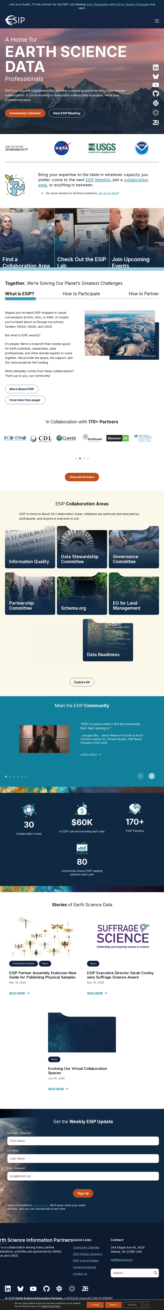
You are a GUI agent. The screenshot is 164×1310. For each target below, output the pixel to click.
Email (16, 1168)
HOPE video (88, 754)
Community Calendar (25, 113)
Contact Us (80, 1273)
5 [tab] (22, 778)
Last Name (12, 1150)
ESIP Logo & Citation (86, 1260)
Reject (113, 1304)
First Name (19, 1133)
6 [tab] (26, 778)
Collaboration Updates (23, 963)
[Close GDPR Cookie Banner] (146, 1305)
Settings (132, 1304)
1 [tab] (76, 460)
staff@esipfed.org (122, 1260)
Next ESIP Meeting (66, 113)
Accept (95, 1304)
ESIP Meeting (97, 179)
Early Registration (98, 4)
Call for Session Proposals (132, 4)
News (45, 963)
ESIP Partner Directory (87, 1254)
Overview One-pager (25, 400)
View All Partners (82, 477)
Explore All (82, 682)
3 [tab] (84, 460)
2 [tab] (80, 460)
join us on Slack (108, 193)
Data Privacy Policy (51, 1306)
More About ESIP (21, 389)
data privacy (40, 1205)
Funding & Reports (84, 1267)
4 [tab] (88, 460)
